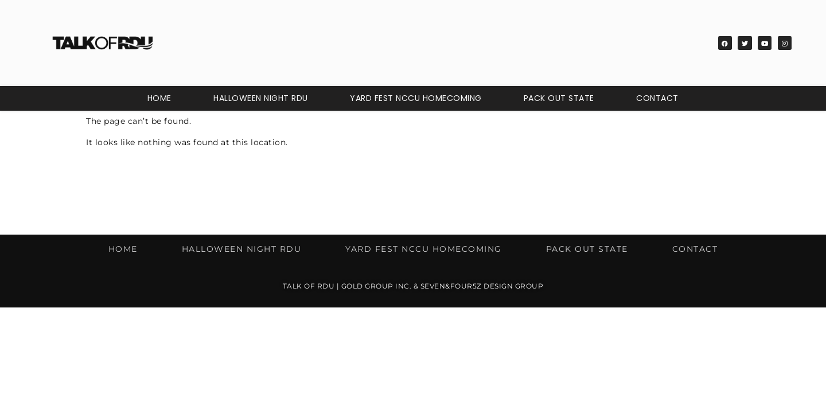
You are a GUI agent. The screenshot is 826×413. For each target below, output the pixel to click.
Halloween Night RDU (260, 98)
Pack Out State (559, 98)
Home (159, 98)
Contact (657, 98)
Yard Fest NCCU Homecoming (416, 98)
